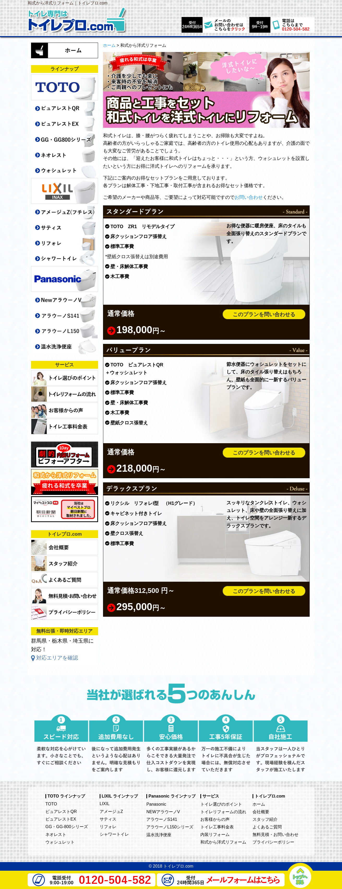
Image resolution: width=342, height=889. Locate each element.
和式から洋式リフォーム (223, 842)
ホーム (259, 804)
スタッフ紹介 (265, 819)
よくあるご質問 (267, 826)
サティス (108, 819)
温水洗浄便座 (158, 834)
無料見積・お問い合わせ (275, 834)
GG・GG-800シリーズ (66, 826)
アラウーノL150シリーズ (169, 826)
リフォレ (108, 826)
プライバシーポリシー (273, 842)
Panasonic (156, 804)
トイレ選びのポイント (221, 804)
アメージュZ (111, 811)
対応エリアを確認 (57, 658)
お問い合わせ (249, 197)
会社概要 (261, 811)
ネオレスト (55, 834)
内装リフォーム (215, 834)
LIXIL (105, 803)
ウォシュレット (60, 842)
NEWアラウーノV (163, 811)
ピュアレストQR (61, 811)
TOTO (51, 803)
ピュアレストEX (60, 819)
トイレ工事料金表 (217, 826)
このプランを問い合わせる (264, 314)
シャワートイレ (114, 834)
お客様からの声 (215, 819)
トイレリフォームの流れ (223, 811)
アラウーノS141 (161, 819)
